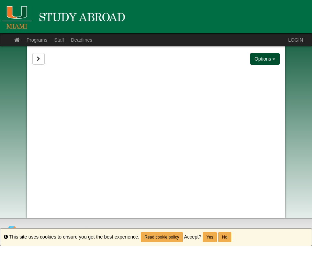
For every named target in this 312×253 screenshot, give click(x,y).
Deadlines (81, 40)
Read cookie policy (162, 237)
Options (265, 59)
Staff (59, 40)
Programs (36, 40)
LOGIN (295, 40)
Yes (210, 237)
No (224, 237)
